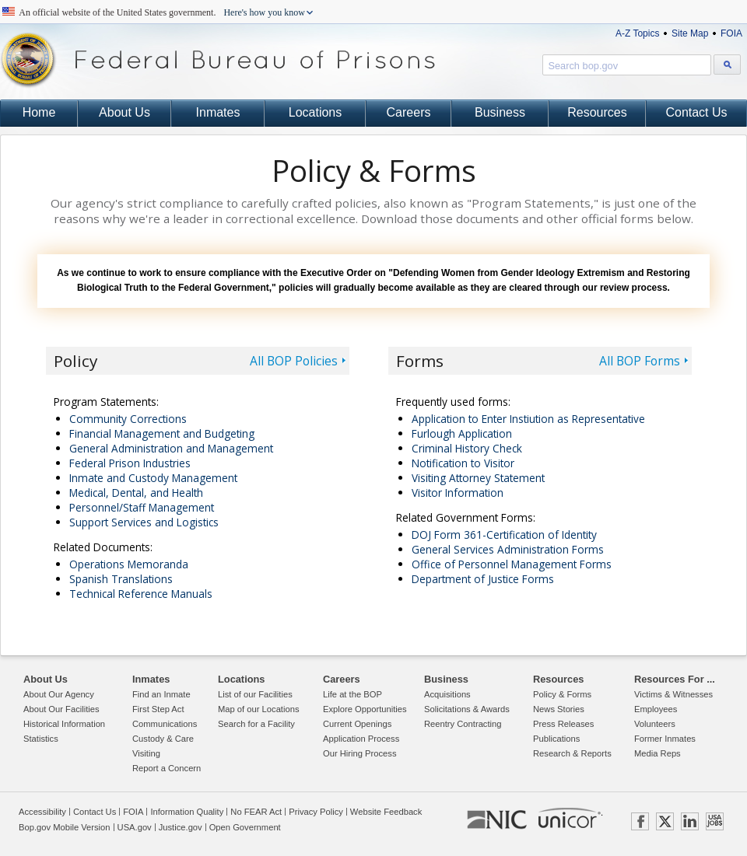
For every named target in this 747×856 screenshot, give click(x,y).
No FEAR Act (256, 811)
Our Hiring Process (360, 753)
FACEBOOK (640, 821)
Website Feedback (386, 811)
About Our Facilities (61, 709)
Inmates (218, 112)
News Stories (558, 709)
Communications (164, 723)
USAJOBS (715, 821)
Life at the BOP (352, 694)
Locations (315, 112)
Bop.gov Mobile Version (64, 827)
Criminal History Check (467, 448)
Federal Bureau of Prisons (218, 60)
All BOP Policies (294, 360)
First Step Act (158, 709)
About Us (124, 112)
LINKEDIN (690, 821)
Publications (556, 738)
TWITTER (665, 821)
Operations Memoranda (128, 564)
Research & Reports (572, 753)
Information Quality (186, 811)
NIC (497, 820)
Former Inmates (665, 738)
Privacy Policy (316, 811)
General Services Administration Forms (508, 549)
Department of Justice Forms (483, 578)
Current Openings (357, 723)
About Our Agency (58, 694)
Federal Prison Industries (130, 463)
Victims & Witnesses (673, 694)
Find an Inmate (161, 694)
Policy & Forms (562, 694)
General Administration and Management (171, 448)
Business (500, 112)
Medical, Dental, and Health (136, 492)
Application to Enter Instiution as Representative (528, 418)
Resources (596, 112)
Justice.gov (180, 827)
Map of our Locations (258, 709)
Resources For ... (674, 679)
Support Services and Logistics (144, 522)
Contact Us (696, 112)
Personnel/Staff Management (141, 507)
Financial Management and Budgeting (161, 433)
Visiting (146, 753)
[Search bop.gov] (727, 64)
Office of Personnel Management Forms (512, 564)
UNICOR (569, 818)
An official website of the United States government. (162, 12)
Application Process (361, 738)
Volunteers (654, 723)
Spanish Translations (121, 578)
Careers (409, 112)
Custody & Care (163, 738)
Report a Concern (166, 768)
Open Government (245, 827)
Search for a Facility (256, 723)
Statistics (40, 738)
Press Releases (563, 723)
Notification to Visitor (463, 463)
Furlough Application (462, 433)
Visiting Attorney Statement (478, 477)
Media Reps (657, 753)
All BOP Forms (639, 360)
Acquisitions (447, 694)
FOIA (731, 33)
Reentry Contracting (463, 723)
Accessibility (42, 811)
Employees (655, 709)
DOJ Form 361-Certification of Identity (504, 534)
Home (39, 112)
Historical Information (64, 723)
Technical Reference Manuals (140, 593)
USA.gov (134, 827)
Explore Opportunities (365, 709)
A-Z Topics (637, 33)
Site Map (690, 33)
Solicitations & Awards (467, 709)
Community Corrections (128, 418)
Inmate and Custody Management (153, 477)
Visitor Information (457, 492)
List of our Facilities (255, 694)
